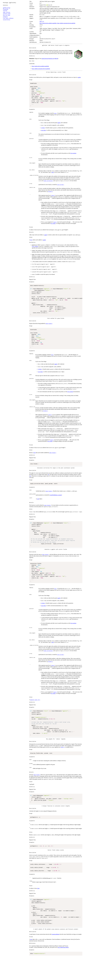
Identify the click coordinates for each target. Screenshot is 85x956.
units (53, 172)
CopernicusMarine (55, 934)
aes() (55, 113)
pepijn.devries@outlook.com (48, 58)
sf (48, 474)
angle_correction (6, 12)
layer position (73, 153)
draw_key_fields (6, 15)
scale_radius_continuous (8, 18)
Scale (38, 888)
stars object (43, 130)
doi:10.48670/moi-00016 (63, 947)
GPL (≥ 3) (42, 21)
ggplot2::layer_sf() (35, 699)
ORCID (56, 58)
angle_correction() (48, 180)
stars (31, 939)
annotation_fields (6, 13)
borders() (50, 191)
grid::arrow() (60, 184)
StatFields (5, 10)
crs (30, 476)
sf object (43, 127)
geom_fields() (49, 323)
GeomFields (5, 9)
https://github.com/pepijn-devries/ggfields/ (66, 23)
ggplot (79, 77)
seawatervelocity (6, 19)
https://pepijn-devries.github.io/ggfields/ (48, 23)
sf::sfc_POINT (35, 246)
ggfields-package (6, 7)
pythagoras (5, 16)
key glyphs (53, 223)
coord (38, 498)
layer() (53, 195)
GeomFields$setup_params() (56, 495)
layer (31, 239)
